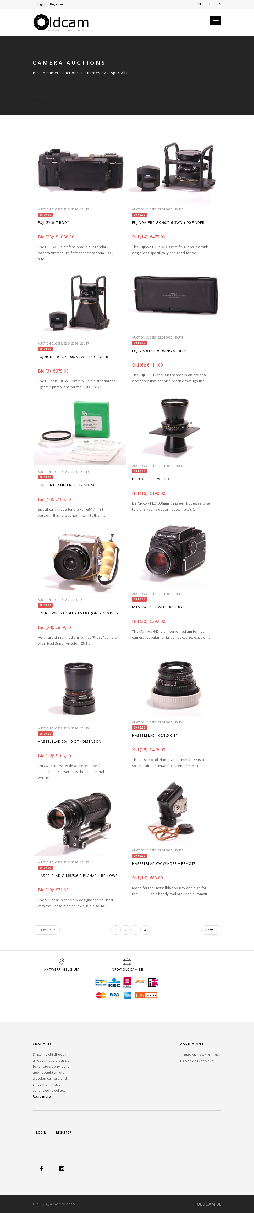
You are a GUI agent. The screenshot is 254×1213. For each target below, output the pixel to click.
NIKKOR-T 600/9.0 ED (150, 479)
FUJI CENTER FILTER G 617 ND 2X (66, 485)
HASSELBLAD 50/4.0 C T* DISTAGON (69, 741)
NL (200, 4)
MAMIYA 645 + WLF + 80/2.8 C (158, 607)
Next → (211, 930)
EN (219, 4)
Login (40, 4)
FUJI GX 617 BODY (53, 222)
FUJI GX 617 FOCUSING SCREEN (159, 350)
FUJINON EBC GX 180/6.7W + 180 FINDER (73, 356)
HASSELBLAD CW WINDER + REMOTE (164, 863)
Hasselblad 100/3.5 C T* (155, 735)
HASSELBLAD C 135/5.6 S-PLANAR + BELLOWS (78, 875)
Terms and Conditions (200, 1055)
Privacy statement (197, 1061)
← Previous (46, 930)
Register (57, 4)
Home (39, 91)
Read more (42, 1096)
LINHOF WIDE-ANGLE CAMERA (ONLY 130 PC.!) (78, 613)
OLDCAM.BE (209, 1204)
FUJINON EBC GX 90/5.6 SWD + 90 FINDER (168, 222)
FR (210, 4)
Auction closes (50, 209)
